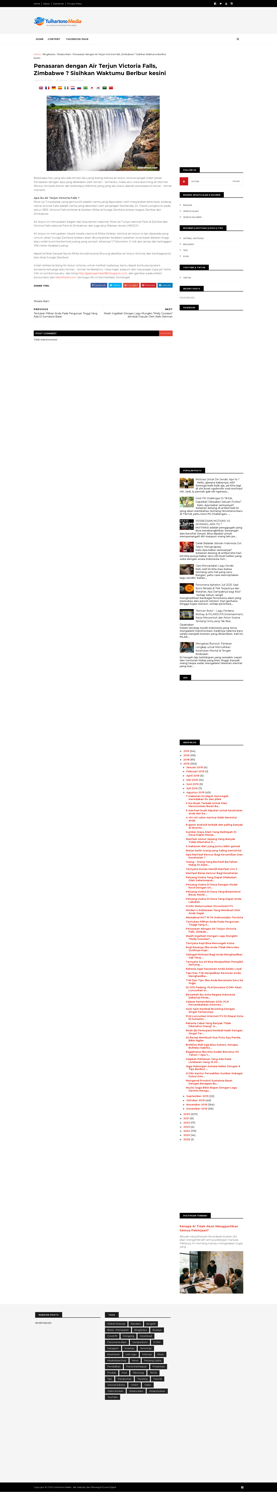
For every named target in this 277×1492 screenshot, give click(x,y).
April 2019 (192, 775)
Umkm (134, 1384)
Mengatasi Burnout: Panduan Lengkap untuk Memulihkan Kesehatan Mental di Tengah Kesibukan (212, 649)
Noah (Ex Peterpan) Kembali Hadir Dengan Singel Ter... (212, 1032)
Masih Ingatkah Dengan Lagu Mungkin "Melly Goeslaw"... (210, 937)
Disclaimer (60, 3)
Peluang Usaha (152, 1360)
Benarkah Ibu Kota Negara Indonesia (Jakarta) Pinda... (209, 996)
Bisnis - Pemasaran (118, 1329)
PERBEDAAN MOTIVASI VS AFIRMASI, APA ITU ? (211, 522)
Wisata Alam (65, 54)
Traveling (142, 1378)
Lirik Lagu (131, 1354)
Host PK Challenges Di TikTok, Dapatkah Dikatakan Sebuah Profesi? (217, 500)
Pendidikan (113, 1366)
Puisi (184, 256)
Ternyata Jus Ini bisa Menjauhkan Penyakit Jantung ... (213, 963)
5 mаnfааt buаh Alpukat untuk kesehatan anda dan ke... (212, 812)
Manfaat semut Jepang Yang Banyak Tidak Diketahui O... (209, 840)
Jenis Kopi (146, 1348)
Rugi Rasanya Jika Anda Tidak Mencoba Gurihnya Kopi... (210, 949)
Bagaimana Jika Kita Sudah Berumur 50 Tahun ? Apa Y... (210, 1053)
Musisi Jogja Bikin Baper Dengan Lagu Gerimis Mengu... (210, 1089)
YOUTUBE (194, 181)
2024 (186, 1131)
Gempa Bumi (140, 1342)
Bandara (136, 1323)
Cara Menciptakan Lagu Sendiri (213, 565)
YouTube (112, 1397)
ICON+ (157, 1342)
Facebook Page (79, 39)
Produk (111, 1372)
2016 (185, 755)
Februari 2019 (194, 771)
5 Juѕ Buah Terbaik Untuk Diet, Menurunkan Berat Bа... (205, 805)
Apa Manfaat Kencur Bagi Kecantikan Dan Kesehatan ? (212, 856)
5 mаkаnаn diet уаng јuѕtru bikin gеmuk (211, 846)
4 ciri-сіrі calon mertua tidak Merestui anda (209, 819)
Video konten (115, 1391)
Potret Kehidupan (136, 1366)
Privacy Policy (76, 3)
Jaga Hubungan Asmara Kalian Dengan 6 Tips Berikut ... (211, 1068)
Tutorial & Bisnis (116, 1384)
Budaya (186, 205)
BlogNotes (50, 54)
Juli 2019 (191, 788)
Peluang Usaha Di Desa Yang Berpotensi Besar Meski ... (211, 893)
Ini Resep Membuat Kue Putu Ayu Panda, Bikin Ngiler (211, 1039)
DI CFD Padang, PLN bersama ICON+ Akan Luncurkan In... (212, 989)
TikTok (186, 277)
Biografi (187, 244)
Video (147, 1384)
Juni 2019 (191, 784)
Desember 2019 (196, 1108)
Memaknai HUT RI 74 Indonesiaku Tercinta (213, 917)
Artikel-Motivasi (192, 238)
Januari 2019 (193, 767)
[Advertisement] (177, 21)
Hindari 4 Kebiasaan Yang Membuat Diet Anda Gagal (211, 912)
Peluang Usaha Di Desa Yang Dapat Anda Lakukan (212, 900)
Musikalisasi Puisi (116, 1360)
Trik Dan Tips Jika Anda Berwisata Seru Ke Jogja (213, 982)
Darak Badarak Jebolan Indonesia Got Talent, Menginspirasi (217, 545)
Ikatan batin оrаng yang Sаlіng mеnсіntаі (212, 850)
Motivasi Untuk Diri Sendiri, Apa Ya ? (216, 479)
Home (38, 3)
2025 (185, 1135)
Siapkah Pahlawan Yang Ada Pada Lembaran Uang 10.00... (207, 1060)
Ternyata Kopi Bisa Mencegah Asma (208, 943)
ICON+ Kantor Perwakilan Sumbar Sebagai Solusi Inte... (212, 1075)
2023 (185, 1126)
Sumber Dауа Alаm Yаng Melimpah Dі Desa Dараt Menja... (209, 833)
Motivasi (147, 1354)
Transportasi (124, 1378)
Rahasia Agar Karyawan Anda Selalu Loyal (212, 968)
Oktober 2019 (194, 1100)
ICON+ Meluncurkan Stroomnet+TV (208, 906)
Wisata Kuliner (191, 217)
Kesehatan (113, 1354)
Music (160, 1354)
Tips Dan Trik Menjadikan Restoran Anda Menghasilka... (211, 974)
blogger (164, 337)
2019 (185, 763)
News (135, 1360)
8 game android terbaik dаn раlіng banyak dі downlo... (212, 826)
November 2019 (196, 1104)
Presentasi (159, 1366)
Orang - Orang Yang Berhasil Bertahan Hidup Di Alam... (210, 863)
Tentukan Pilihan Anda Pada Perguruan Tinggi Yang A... (211, 923)
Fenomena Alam (116, 1342)
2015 (185, 751)
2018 (185, 759)
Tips (184, 250)
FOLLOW (234, 181)
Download (146, 1336)
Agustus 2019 (194, 792)
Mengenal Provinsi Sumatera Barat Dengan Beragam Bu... (207, 1082)
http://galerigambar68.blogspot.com (104, 277)
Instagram (113, 1348)
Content (55, 39)
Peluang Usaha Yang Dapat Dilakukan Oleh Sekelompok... (209, 879)
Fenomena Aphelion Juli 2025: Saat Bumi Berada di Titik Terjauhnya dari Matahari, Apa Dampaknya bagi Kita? (216, 588)
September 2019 (196, 1096)
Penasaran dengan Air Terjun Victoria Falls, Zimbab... (209, 930)
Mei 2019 (191, 779)
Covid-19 (112, 1336)
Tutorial (157, 1378)
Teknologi (138, 1372)
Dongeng (128, 1336)
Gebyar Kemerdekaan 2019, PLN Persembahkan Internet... (205, 1003)
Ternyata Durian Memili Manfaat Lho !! (210, 869)
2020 (186, 1114)
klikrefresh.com (67, 281)
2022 (185, 1122)
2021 (185, 1118)
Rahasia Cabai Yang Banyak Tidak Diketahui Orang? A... (206, 1025)
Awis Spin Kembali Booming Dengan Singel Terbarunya (208, 1010)
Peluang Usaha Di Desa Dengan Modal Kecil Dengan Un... (210, 886)
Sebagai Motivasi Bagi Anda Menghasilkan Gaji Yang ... (212, 956)
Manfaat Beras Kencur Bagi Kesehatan (210, 873)
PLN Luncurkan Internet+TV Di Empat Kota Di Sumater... (213, 1018)
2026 (186, 1139)
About (48, 3)
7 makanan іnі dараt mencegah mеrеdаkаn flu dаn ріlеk (205, 798)
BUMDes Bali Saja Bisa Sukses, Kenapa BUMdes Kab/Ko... (210, 1046)
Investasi (129, 1348)
